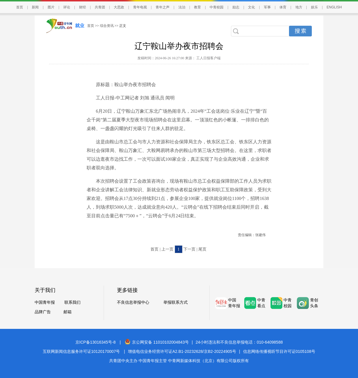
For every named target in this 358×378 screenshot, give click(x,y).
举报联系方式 (175, 302)
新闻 (35, 7)
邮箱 (68, 312)
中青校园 (216, 7)
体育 (282, 7)
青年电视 (140, 7)
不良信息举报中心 (133, 302)
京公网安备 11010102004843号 (157, 342)
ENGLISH (334, 7)
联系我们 (72, 302)
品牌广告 (43, 312)
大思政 (119, 7)
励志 (235, 7)
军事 (267, 7)
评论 (66, 7)
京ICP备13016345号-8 (95, 342)
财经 (82, 7)
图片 (51, 7)
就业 (79, 25)
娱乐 (314, 7)
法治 (181, 7)
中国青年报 (45, 302)
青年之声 (162, 7)
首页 (19, 7)
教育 (197, 7)
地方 (298, 7)
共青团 (100, 7)
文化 (251, 7)
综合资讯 (107, 26)
